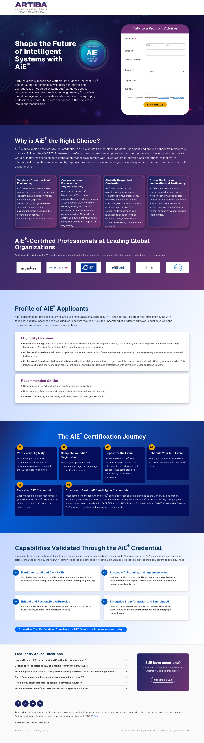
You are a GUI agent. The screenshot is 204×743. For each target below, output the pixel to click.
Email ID (129, 51)
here (96, 716)
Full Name (130, 39)
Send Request (155, 104)
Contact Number (133, 59)
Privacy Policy (178, 98)
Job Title (129, 89)
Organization (131, 80)
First (148, 45)
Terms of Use (163, 98)
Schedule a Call (163, 679)
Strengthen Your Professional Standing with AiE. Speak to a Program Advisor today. (71, 629)
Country (129, 70)
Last (168, 45)
